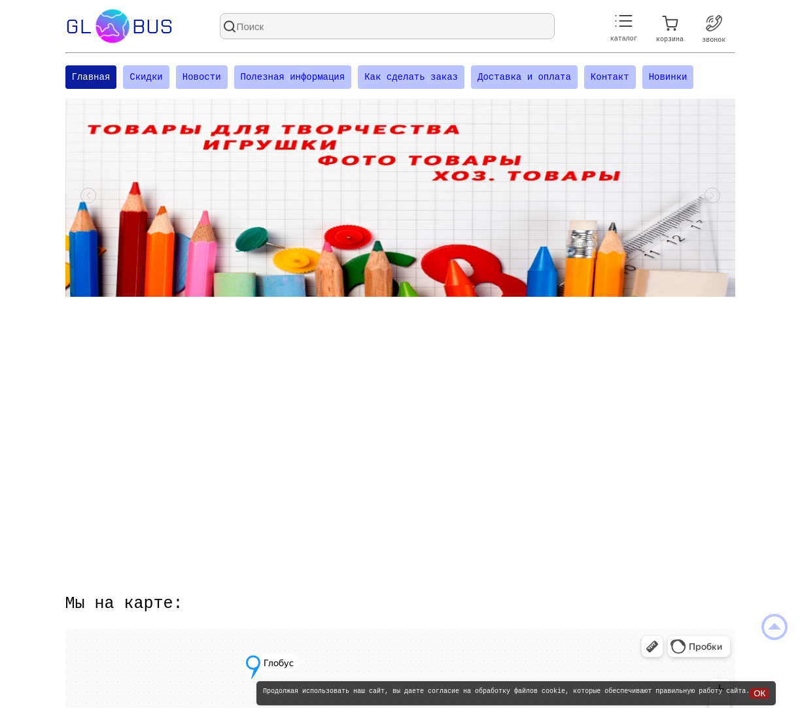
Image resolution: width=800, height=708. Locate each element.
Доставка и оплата (524, 78)
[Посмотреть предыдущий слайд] (88, 199)
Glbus (119, 26)
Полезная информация (293, 78)
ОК (759, 693)
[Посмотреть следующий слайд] (712, 199)
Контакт (610, 78)
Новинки (668, 78)
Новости (202, 78)
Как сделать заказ (411, 78)
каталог (624, 28)
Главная (91, 78)
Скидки (146, 78)
